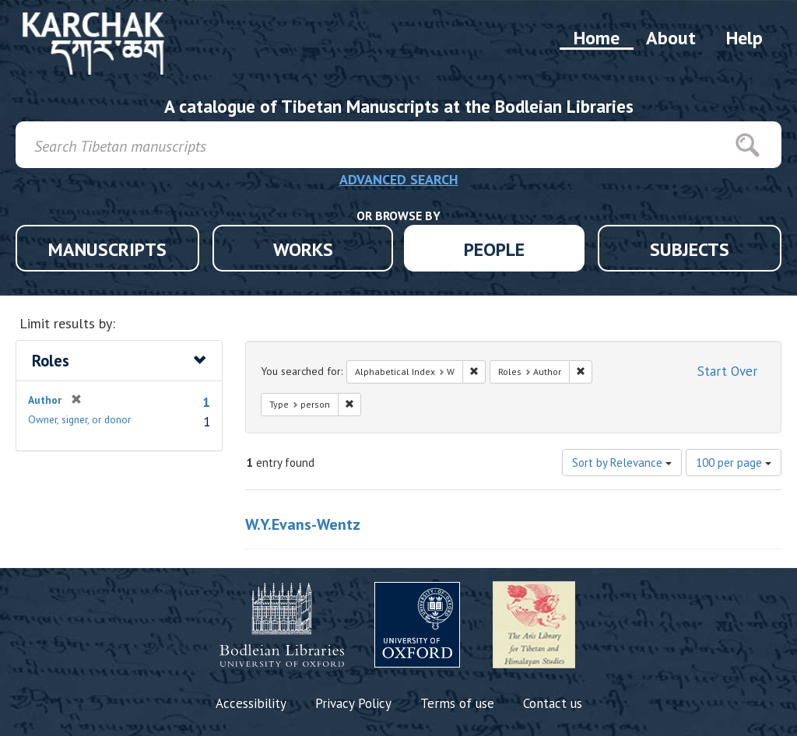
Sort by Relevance (622, 462)
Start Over (727, 371)
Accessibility (251, 703)
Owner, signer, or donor (79, 419)
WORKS (303, 249)
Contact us (552, 703)
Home (597, 38)
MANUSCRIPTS (107, 249)
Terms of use (457, 703)
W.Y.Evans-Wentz (302, 524)
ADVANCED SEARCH (398, 179)
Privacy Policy (353, 703)
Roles (50, 360)
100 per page (733, 462)
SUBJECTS (689, 249)
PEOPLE (494, 249)
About (671, 38)
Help (744, 38)
